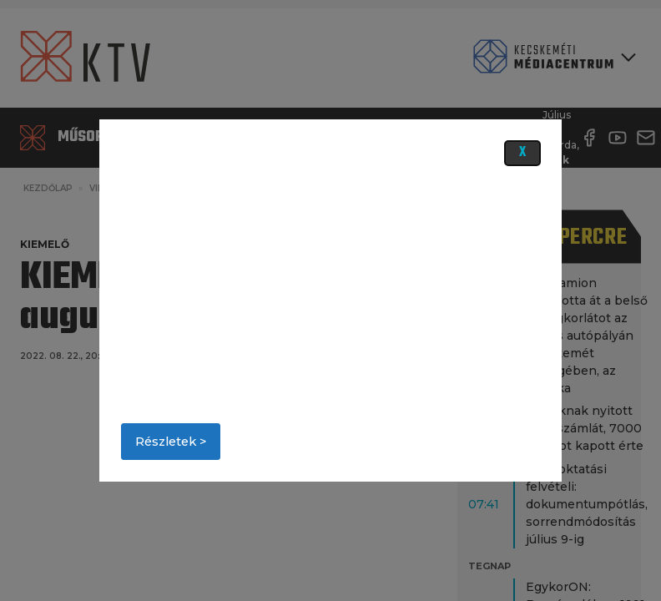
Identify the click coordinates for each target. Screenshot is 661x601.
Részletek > (170, 441)
